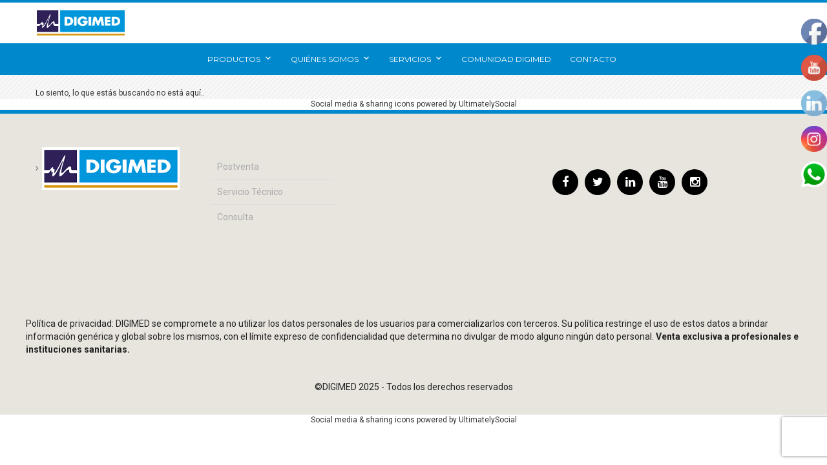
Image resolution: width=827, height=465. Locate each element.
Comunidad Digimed (506, 59)
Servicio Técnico (250, 192)
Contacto (593, 59)
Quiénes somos (330, 59)
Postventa (238, 166)
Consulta (235, 217)
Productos (239, 59)
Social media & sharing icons (364, 103)
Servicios (416, 59)
